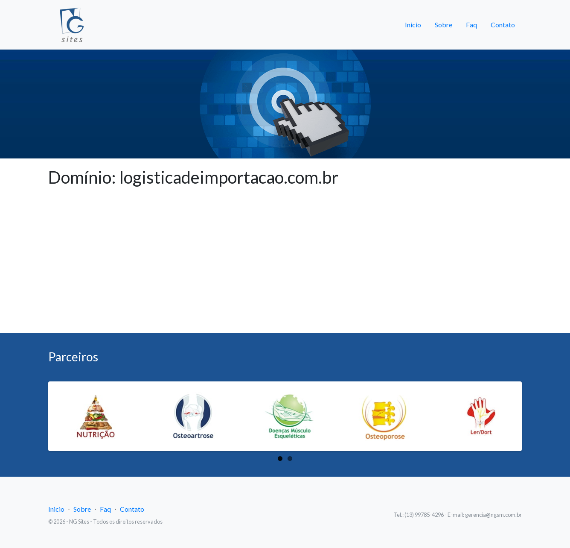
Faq (471, 25)
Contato (503, 25)
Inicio (413, 25)
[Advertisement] (285, 268)
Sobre (443, 25)
